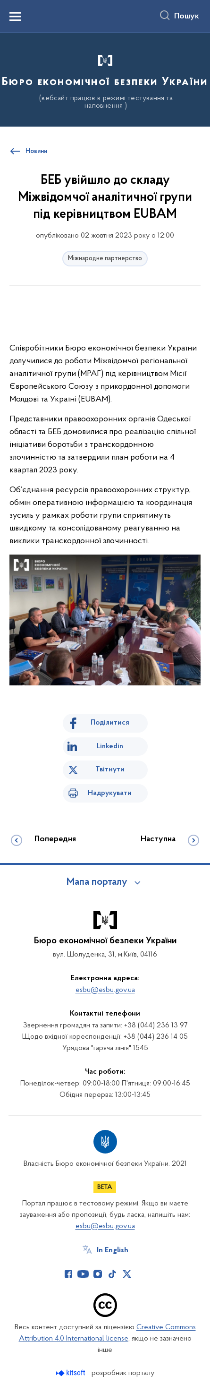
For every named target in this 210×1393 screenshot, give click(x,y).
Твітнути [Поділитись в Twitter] (110, 769)
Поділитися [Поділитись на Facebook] (110, 722)
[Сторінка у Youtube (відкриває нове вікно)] (83, 1274)
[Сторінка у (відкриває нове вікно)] (141, 1274)
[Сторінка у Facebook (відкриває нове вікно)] (68, 1274)
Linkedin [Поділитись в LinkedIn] (110, 746)
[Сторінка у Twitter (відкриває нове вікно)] (127, 1274)
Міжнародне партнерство (105, 258)
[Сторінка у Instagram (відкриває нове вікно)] (97, 1274)
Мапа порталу (97, 882)
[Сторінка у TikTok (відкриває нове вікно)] (112, 1274)
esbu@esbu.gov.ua (105, 990)
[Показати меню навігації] (15, 16)
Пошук (186, 16)
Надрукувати (110, 793)
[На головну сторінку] (105, 78)
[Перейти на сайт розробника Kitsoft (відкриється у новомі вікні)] (71, 1372)
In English (112, 1250)
